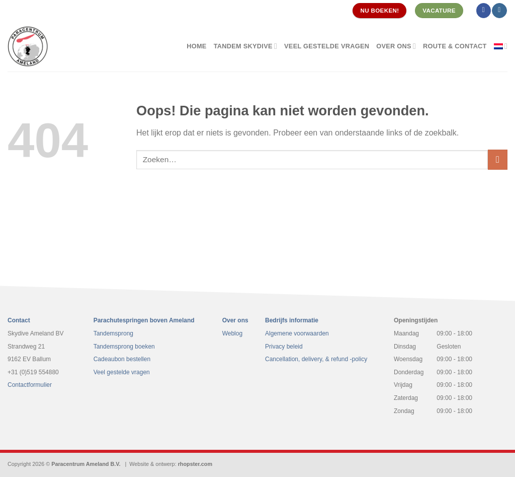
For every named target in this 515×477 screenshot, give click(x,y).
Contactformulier (30, 384)
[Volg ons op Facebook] (483, 10)
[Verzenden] (497, 159)
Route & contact (455, 46)
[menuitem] (500, 46)
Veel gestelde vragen (326, 46)
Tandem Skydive (245, 46)
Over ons (396, 46)
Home (196, 46)
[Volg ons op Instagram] (499, 10)
